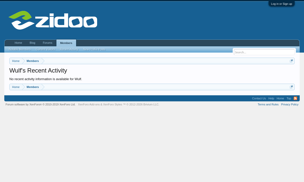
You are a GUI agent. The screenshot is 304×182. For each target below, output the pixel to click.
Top (289, 98)
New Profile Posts (94, 49)
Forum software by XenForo (41, 104)
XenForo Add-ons (89, 104)
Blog (32, 42)
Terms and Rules (268, 104)
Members (66, 42)
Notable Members (20, 49)
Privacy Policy (289, 104)
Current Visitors (45, 49)
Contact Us (259, 98)
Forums (47, 42)
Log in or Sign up (281, 3)
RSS (295, 98)
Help (271, 98)
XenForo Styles (112, 104)
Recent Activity (69, 49)
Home (18, 42)
